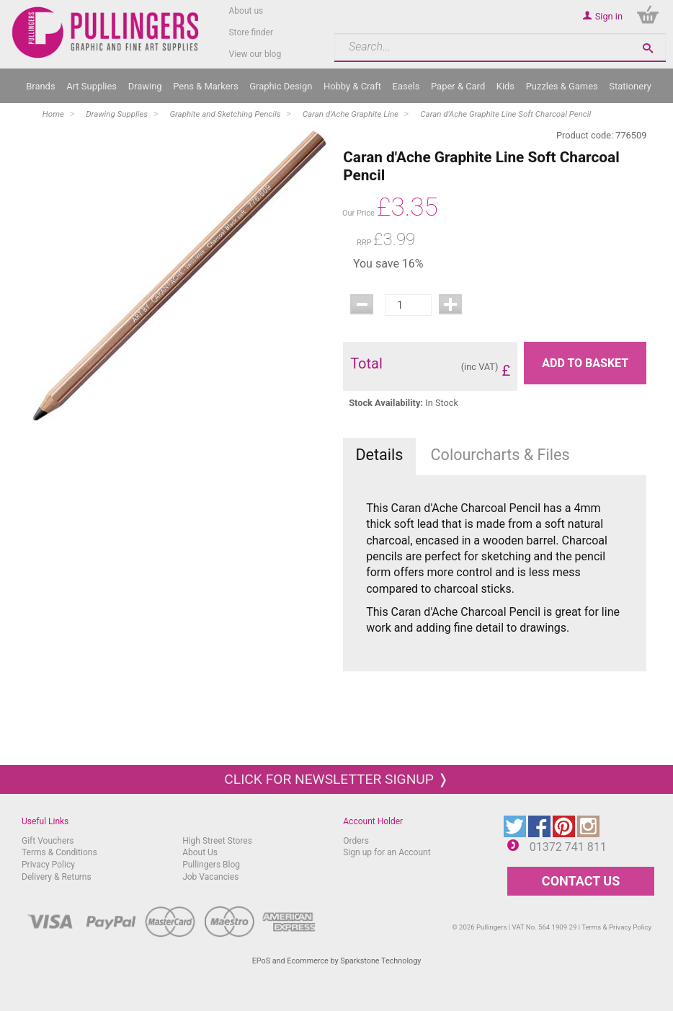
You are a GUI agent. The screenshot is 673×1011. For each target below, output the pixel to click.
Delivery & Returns (57, 877)
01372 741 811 (568, 847)
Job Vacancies (210, 877)
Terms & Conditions (59, 852)
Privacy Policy (48, 865)
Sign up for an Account (386, 852)
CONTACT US (581, 880)
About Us (200, 852)
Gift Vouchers (48, 841)
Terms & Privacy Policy (616, 927)
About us (245, 11)
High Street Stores (217, 841)
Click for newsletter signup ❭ (336, 779)
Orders (356, 841)
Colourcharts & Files (500, 455)
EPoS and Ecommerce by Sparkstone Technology (337, 961)
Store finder (250, 32)
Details (379, 455)
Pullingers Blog (211, 865)
